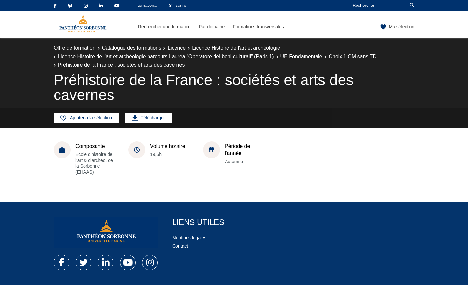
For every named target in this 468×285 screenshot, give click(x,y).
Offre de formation (75, 48)
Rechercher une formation (164, 26)
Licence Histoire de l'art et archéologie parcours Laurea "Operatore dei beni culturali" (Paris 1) (166, 56)
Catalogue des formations (131, 48)
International (146, 5)
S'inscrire (177, 5)
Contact (180, 246)
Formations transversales (258, 26)
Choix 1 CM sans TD (353, 56)
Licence (177, 48)
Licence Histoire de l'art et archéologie (236, 48)
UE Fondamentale (301, 56)
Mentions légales (189, 237)
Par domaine (212, 26)
